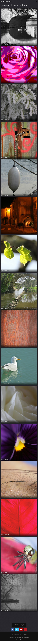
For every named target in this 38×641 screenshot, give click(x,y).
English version (23, 634)
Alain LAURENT (7, 1)
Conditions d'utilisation (24, 637)
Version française (15, 634)
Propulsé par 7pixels (13, 637)
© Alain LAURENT (5, 44)
